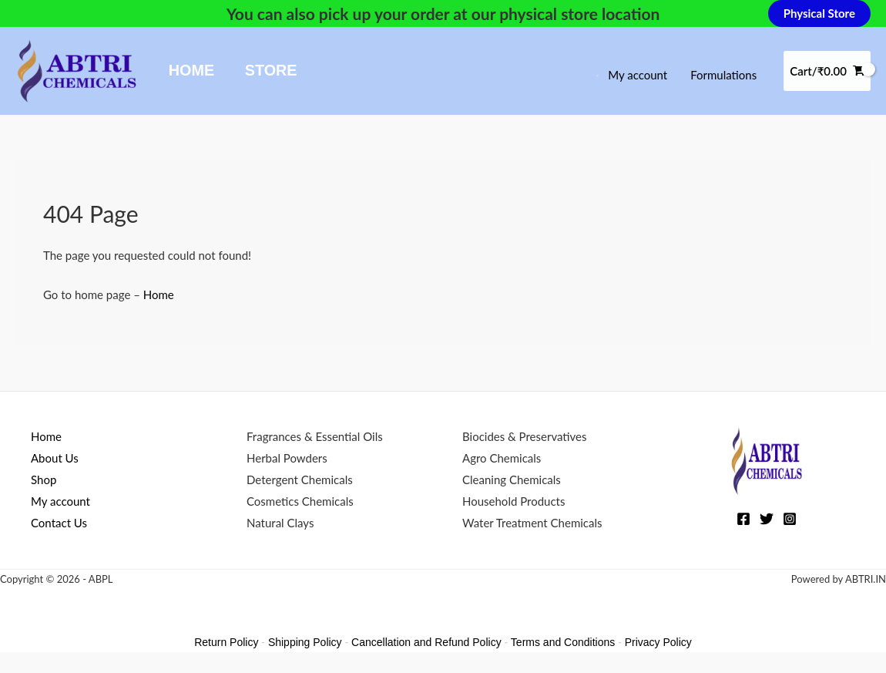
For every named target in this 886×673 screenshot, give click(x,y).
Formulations (723, 75)
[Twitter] (767, 519)
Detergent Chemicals (300, 479)
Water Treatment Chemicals (532, 523)
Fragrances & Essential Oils (315, 436)
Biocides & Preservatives (524, 436)
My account (637, 75)
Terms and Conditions (563, 642)
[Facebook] (743, 519)
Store (271, 70)
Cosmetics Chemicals (300, 501)
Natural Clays (280, 523)
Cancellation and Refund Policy (426, 642)
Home (191, 70)
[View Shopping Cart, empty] (827, 71)
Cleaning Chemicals (511, 479)
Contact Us (59, 523)
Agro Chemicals (501, 458)
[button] (819, 13)
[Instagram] (790, 519)
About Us (55, 458)
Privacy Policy (658, 642)
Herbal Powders (287, 458)
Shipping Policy (305, 642)
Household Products (513, 501)
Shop (43, 479)
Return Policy (226, 642)
